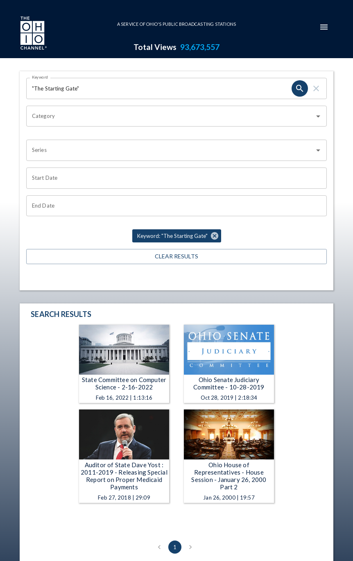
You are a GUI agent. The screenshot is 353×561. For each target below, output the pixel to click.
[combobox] (170, 116)
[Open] (318, 116)
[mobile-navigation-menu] (324, 27)
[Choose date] (173, 178)
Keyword (40, 77)
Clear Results (176, 256)
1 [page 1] (174, 547)
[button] (176, 235)
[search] (300, 88)
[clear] (316, 88)
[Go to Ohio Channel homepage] (33, 34)
